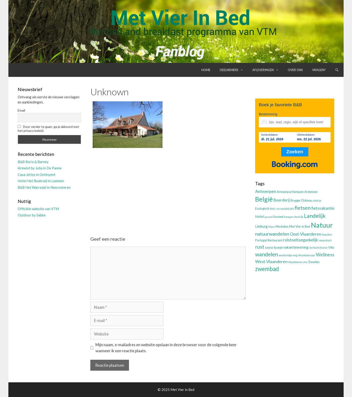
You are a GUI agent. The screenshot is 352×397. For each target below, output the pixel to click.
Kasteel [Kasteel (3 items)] (278, 217)
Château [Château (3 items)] (306, 200)
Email (21, 110)
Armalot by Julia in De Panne (40, 168)
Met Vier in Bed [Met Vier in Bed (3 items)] (299, 226)
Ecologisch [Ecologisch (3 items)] (262, 208)
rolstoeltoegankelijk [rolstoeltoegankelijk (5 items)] (300, 240)
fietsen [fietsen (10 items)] (303, 208)
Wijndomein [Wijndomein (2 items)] (295, 262)
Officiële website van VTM (38, 209)
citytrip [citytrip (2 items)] (317, 200)
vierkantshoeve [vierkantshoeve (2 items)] (318, 247)
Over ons (295, 70)
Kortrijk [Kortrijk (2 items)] (298, 216)
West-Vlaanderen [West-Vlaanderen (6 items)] (271, 261)
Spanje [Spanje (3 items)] (278, 247)
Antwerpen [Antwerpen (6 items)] (265, 191)
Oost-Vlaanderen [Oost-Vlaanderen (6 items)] (305, 233)
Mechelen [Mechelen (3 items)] (281, 226)
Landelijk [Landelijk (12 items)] (314, 215)
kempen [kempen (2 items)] (289, 216)
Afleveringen (267, 70)
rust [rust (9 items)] (259, 247)
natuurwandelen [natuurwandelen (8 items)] (272, 233)
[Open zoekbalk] (337, 70)
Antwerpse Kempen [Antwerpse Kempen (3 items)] (290, 192)
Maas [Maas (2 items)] (271, 226)
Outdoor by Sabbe (32, 215)
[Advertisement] (168, 188)
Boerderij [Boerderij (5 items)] (282, 200)
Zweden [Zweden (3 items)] (313, 262)
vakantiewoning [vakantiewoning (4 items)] (295, 247)
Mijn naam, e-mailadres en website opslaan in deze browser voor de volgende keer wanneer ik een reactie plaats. (166, 347)
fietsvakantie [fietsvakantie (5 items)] (322, 208)
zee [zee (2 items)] (305, 262)
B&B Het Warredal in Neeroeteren (44, 187)
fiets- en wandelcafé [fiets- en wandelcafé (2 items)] (282, 208)
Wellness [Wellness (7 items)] (325, 254)
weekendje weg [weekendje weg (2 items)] (288, 255)
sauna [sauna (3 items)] (269, 247)
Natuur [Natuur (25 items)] (322, 225)
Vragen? (319, 70)
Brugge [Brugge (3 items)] (295, 200)
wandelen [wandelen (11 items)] (266, 254)
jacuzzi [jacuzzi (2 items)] (269, 216)
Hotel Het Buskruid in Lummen (41, 181)
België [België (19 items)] (264, 199)
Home (205, 70)
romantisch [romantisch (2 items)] (325, 240)
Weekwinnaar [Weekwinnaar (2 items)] (306, 255)
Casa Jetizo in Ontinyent (36, 174)
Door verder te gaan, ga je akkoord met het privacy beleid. (48, 129)
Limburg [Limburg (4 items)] (261, 226)
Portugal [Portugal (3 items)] (261, 240)
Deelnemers (234, 70)
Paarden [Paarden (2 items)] (327, 234)
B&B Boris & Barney (33, 162)
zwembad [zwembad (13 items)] (267, 268)
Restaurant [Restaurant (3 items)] (274, 240)
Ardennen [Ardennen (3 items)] (311, 192)
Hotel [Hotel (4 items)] (259, 216)
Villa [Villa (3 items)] (331, 247)
